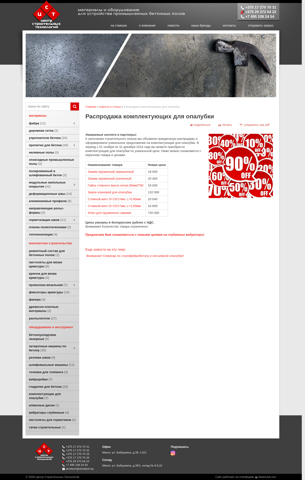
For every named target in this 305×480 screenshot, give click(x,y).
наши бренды (201, 25)
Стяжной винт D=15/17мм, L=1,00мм (114, 206)
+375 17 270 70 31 (258, 7)
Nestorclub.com (267, 477)
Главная (90, 106)
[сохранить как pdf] (254, 124)
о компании (147, 25)
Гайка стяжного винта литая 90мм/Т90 (115, 185)
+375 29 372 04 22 (258, 12)
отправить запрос (261, 25)
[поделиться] (200, 124)
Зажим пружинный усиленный (109, 178)
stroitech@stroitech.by (78, 468)
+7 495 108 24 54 (257, 16)
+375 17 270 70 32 (75, 450)
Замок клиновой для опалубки (110, 192)
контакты (229, 25)
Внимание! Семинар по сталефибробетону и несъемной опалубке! (135, 256)
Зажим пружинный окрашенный (111, 171)
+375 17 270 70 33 (75, 454)
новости (173, 25)
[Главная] (41, 28)
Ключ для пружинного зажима (109, 213)
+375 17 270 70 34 (75, 457)
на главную (119, 25)
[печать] (225, 124)
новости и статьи (110, 106)
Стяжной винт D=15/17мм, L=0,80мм (114, 199)
